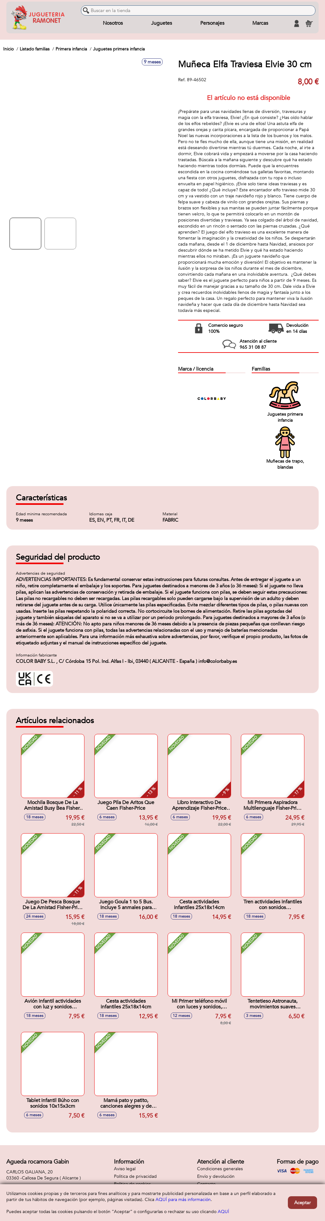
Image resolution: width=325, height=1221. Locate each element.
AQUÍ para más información (183, 1200)
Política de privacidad (135, 1176)
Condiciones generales (220, 1169)
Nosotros (113, 23)
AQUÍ (223, 1212)
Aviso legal (125, 1169)
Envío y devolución (216, 1176)
